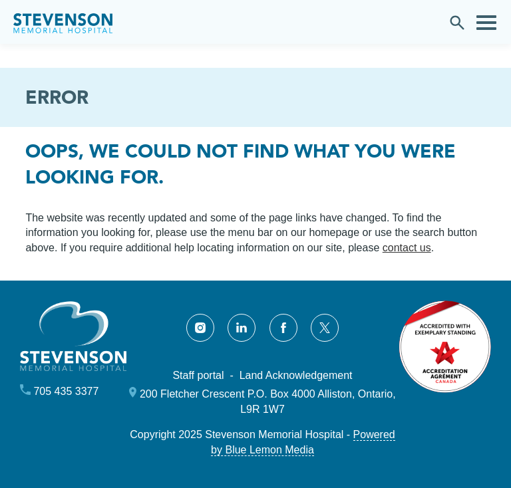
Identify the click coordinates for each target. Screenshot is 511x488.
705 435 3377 (65, 391)
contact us (407, 247)
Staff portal (198, 375)
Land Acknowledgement (296, 375)
